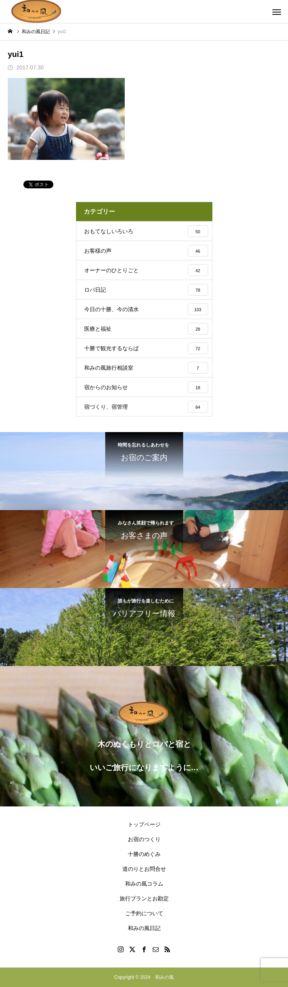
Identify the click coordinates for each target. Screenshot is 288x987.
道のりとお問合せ (144, 869)
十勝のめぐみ (144, 854)
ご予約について (144, 913)
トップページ (144, 824)
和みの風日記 (144, 928)
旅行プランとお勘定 (144, 898)
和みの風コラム (144, 884)
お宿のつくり (144, 839)
